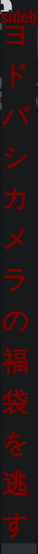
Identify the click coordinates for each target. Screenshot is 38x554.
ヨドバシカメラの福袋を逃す (15, 276)
